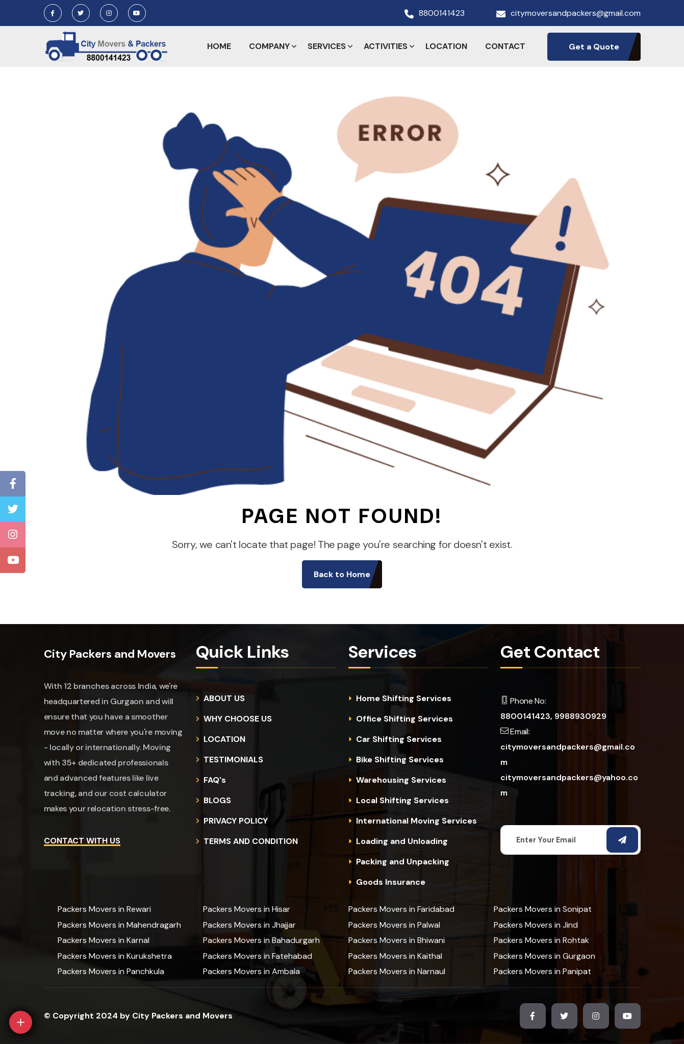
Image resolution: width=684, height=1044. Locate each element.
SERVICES (327, 46)
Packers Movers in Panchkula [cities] (111, 971)
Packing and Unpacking (402, 862)
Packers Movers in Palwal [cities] (394, 924)
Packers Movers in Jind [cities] (536, 924)
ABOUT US (224, 698)
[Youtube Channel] (13, 560)
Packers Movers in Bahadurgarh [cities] (261, 940)
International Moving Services (416, 821)
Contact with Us (82, 840)
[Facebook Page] (13, 483)
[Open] (20, 1022)
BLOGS (217, 801)
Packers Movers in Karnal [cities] (103, 940)
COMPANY (269, 46)
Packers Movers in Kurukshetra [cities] (115, 956)
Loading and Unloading (402, 841)
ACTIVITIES (386, 46)
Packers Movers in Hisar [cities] (246, 909)
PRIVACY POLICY (236, 821)
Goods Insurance (390, 882)
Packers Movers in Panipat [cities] (542, 971)
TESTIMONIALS (233, 760)
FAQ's (215, 780)
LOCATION (446, 46)
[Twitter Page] (13, 509)
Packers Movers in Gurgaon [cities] (544, 956)
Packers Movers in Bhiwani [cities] (396, 940)
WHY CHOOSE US (238, 719)
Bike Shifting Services (400, 760)
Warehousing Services (401, 780)
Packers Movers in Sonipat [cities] (543, 909)
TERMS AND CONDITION (251, 841)
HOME (219, 46)
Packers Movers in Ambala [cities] (251, 971)
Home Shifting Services (403, 698)
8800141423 (442, 13)
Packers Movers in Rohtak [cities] (541, 940)
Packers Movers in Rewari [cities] (104, 909)
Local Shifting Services (402, 801)
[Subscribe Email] (622, 840)
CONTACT (505, 46)
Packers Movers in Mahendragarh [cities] (119, 924)
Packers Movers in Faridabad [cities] (401, 909)
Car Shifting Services (399, 739)
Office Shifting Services (404, 719)
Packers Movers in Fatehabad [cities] (257, 956)
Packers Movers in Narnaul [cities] (396, 971)
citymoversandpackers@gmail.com (576, 13)
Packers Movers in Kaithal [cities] (395, 956)
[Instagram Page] (12, 534)
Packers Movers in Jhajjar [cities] (249, 924)
